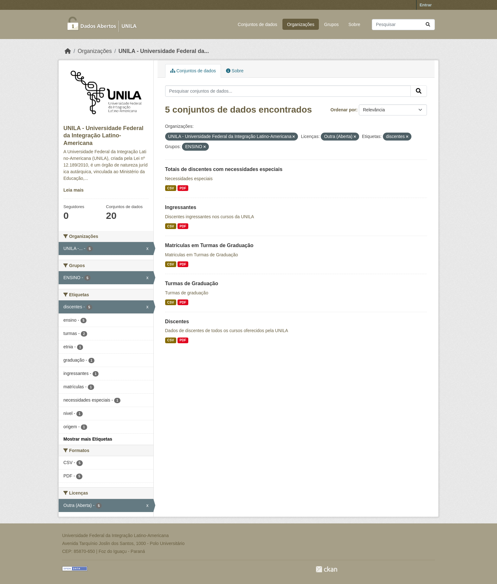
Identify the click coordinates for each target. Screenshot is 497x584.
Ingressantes (181, 207)
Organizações (300, 24)
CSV (170, 188)
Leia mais (73, 190)
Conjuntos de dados (257, 24)
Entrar (426, 5)
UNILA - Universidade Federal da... (164, 51)
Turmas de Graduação (191, 283)
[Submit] (428, 24)
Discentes (177, 321)
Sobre (354, 24)
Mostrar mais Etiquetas (87, 439)
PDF (182, 188)
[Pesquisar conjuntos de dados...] (403, 24)
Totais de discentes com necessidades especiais (224, 169)
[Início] (68, 51)
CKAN (326, 569)
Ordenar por (343, 109)
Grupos (331, 24)
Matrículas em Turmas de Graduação (209, 245)
